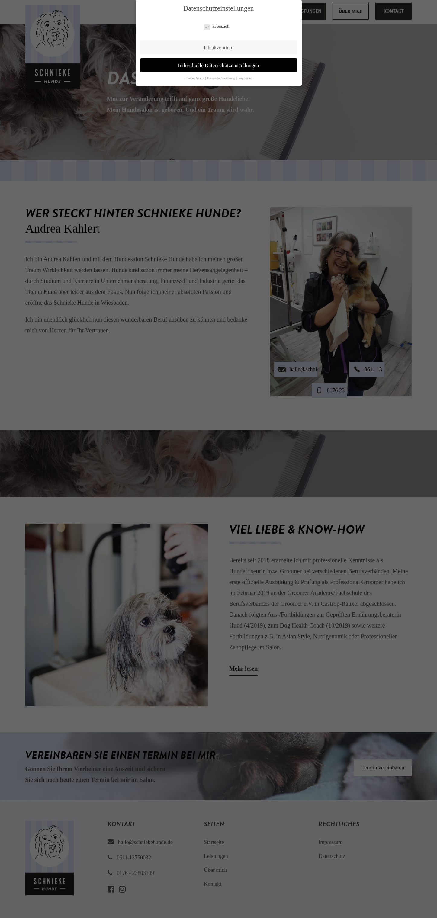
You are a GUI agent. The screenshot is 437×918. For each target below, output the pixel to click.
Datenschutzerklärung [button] (221, 78)
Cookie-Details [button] (194, 78)
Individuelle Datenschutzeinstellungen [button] (218, 65)
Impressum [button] (245, 78)
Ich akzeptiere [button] (218, 47)
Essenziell (217, 26)
